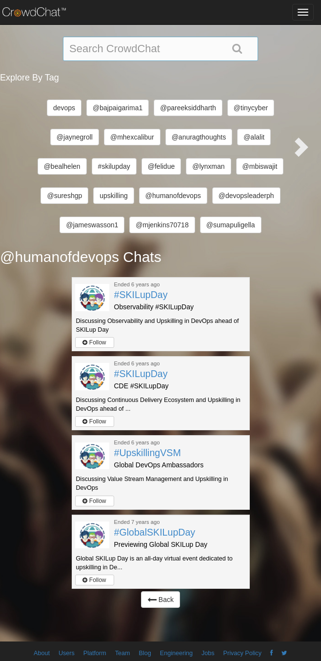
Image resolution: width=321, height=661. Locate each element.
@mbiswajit (260, 166)
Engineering (176, 653)
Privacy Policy (242, 653)
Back (160, 599)
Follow (94, 342)
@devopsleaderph (246, 196)
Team (122, 653)
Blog (145, 653)
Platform (94, 653)
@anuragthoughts (199, 137)
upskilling (114, 196)
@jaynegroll (75, 137)
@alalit (253, 137)
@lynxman (208, 166)
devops (64, 108)
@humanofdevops (173, 196)
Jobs (208, 653)
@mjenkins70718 (162, 225)
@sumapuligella (230, 225)
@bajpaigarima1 (117, 108)
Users (67, 653)
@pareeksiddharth (188, 108)
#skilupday (114, 166)
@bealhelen (62, 166)
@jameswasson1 (92, 225)
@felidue (161, 166)
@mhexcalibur (132, 137)
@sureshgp (64, 196)
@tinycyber (251, 108)
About (42, 653)
